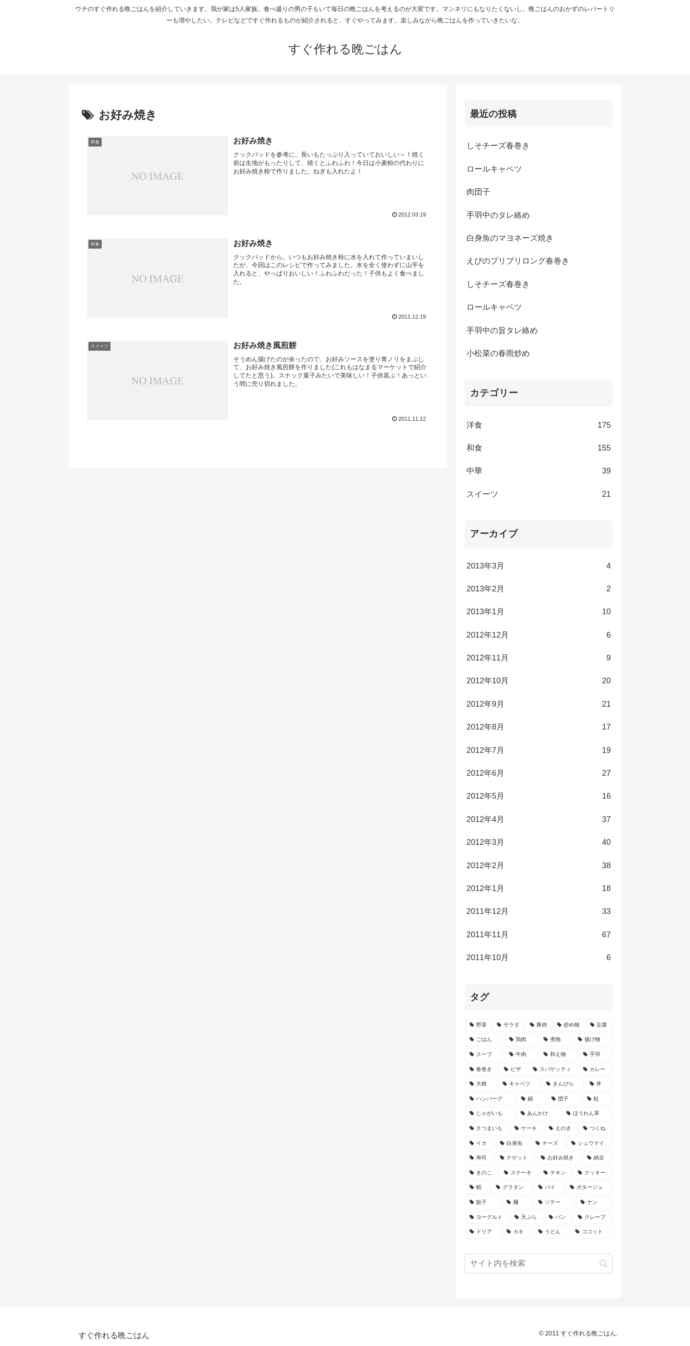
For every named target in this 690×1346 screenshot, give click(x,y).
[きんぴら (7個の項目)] (563, 1084)
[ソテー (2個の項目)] (554, 1202)
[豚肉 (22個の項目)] (538, 1025)
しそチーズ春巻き (498, 145)
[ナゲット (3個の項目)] (515, 1158)
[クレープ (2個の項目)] (593, 1217)
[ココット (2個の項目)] (591, 1232)
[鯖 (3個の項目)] (478, 1187)
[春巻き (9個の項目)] (482, 1069)
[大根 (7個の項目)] (481, 1084)
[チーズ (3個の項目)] (548, 1143)
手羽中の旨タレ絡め (502, 330)
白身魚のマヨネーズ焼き (510, 238)
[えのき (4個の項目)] (561, 1128)
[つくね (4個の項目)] (595, 1128)
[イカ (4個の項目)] (480, 1143)
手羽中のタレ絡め (498, 215)
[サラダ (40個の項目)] (508, 1025)
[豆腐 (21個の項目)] (599, 1025)
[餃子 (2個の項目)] (483, 1202)
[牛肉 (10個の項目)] (521, 1054)
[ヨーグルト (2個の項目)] (487, 1217)
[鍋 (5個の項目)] (531, 1099)
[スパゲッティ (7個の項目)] (553, 1069)
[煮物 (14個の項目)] (556, 1039)
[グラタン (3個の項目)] (512, 1187)
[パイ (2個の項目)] (549, 1187)
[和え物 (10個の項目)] (558, 1054)
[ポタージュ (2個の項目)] (589, 1187)
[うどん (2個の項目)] (551, 1232)
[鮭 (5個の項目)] (597, 1099)
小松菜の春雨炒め (498, 353)
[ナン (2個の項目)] (594, 1202)
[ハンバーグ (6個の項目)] (490, 1099)
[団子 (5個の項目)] (564, 1099)
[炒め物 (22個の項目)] (568, 1025)
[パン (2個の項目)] (558, 1217)
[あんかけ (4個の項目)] (539, 1113)
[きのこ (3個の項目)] (482, 1173)
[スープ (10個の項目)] (484, 1054)
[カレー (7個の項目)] (595, 1069)
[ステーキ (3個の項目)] (519, 1173)
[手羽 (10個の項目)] (595, 1054)
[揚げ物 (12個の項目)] (593, 1039)
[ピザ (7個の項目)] (513, 1069)
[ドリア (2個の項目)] (483, 1232)
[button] (603, 1263)
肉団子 (478, 191)
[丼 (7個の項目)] (599, 1084)
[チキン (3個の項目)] (556, 1173)
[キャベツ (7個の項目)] (519, 1084)
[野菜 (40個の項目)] (478, 1025)
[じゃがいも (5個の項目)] (490, 1113)
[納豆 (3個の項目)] (597, 1158)
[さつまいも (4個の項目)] (487, 1128)
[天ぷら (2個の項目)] (526, 1217)
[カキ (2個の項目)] (517, 1232)
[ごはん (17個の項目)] (484, 1039)
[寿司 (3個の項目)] (480, 1158)
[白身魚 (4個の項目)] (513, 1143)
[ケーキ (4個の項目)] (526, 1128)
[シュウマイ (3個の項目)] (589, 1143)
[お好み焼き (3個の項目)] (559, 1158)
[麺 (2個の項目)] (517, 1202)
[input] (539, 1263)
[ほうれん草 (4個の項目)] (587, 1113)
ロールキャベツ (494, 169)
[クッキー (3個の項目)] (593, 1173)
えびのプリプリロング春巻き (517, 261)
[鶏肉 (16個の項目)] (521, 1039)
